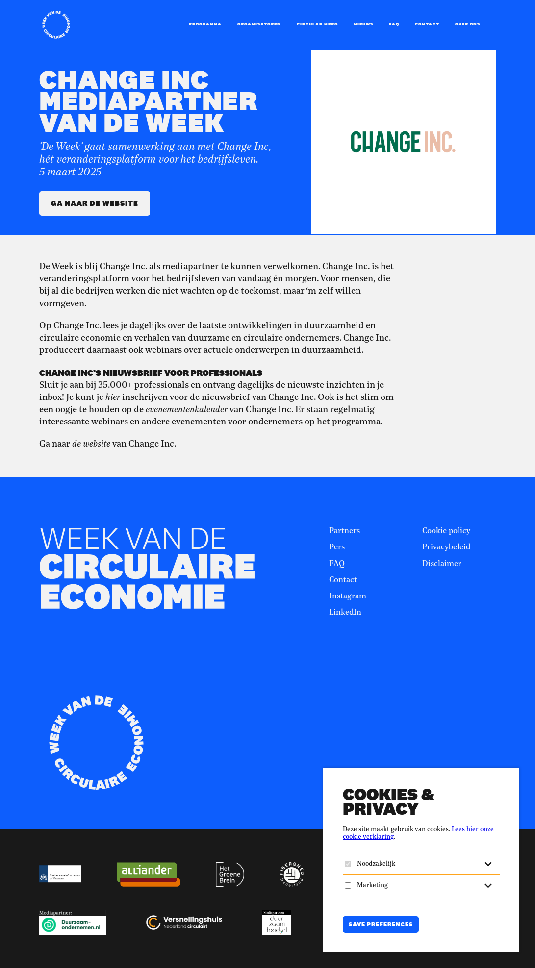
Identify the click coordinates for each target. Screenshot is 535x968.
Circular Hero (317, 24)
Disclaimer (441, 564)
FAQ (394, 24)
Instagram (347, 596)
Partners (344, 531)
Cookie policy (446, 531)
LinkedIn (345, 613)
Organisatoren (259, 24)
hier (112, 397)
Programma (205, 24)
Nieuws (363, 24)
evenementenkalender (187, 409)
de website (91, 444)
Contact (427, 24)
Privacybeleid (446, 547)
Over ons (467, 24)
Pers (337, 547)
